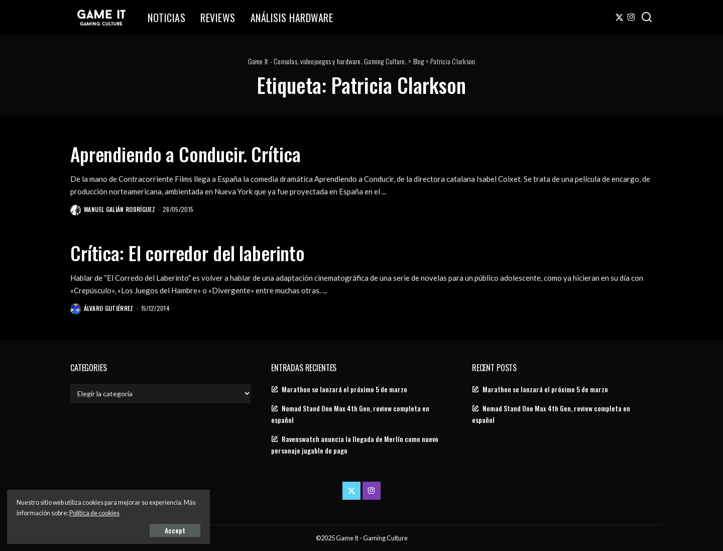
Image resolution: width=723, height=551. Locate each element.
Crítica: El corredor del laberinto (196, 252)
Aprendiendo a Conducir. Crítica (193, 153)
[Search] (647, 17)
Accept (122, 529)
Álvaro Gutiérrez (109, 307)
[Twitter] (619, 17)
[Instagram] (631, 17)
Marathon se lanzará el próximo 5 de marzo (344, 389)
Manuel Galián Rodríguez (120, 209)
